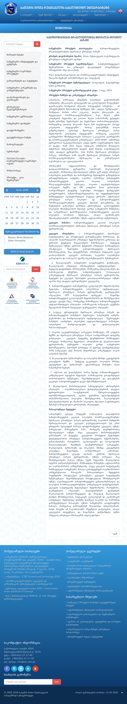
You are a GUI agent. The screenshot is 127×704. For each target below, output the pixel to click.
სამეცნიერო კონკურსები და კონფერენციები (22, 89)
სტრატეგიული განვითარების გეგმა (85, 573)
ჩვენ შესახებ (46, 15)
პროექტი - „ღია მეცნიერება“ (15, 178)
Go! (36, 269)
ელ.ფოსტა (83, 11)
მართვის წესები (15, 55)
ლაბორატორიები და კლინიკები (18, 98)
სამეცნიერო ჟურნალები (20, 116)
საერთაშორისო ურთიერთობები (38, 20)
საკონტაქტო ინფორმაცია (80, 578)
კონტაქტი (111, 11)
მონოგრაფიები (15, 144)
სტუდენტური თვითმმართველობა (84, 586)
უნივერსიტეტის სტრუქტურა (81, 582)
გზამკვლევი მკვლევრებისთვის (17, 108)
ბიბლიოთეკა (14, 170)
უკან (114, 534)
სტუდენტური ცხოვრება (73, 20)
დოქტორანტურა (15, 130)
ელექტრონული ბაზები (19, 137)
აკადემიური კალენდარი (80, 561)
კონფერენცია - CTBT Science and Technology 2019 (32, 577)
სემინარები (13, 151)
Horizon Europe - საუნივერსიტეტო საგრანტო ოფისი (22, 161)
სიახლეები (27, 15)
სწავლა (63, 15)
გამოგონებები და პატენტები (22, 81)
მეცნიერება (101, 15)
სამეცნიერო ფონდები (18, 123)
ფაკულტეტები (81, 15)
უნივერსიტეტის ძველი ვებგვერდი (85, 637)
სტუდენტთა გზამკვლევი (80, 557)
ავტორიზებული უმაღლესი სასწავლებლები (90, 591)
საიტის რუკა (97, 11)
